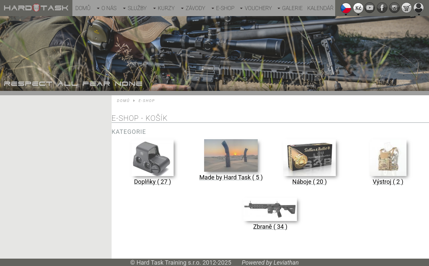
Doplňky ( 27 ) (152, 181)
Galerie (292, 8)
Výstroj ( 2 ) (388, 181)
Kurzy (166, 8)
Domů (82, 8)
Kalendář (320, 8)
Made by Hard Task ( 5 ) (231, 177)
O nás (109, 8)
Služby (137, 8)
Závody (195, 8)
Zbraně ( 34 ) (270, 226)
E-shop (225, 8)
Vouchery (258, 8)
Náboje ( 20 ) (309, 181)
